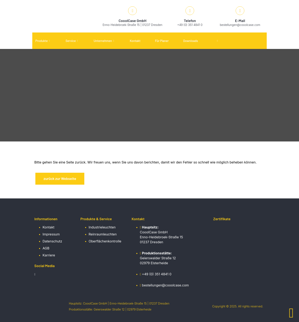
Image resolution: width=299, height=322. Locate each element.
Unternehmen (104, 41)
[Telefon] (189, 10)
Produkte (42, 41)
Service (72, 41)
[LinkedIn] (36, 275)
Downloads (190, 41)
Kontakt (135, 41)
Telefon (190, 20)
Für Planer (162, 41)
